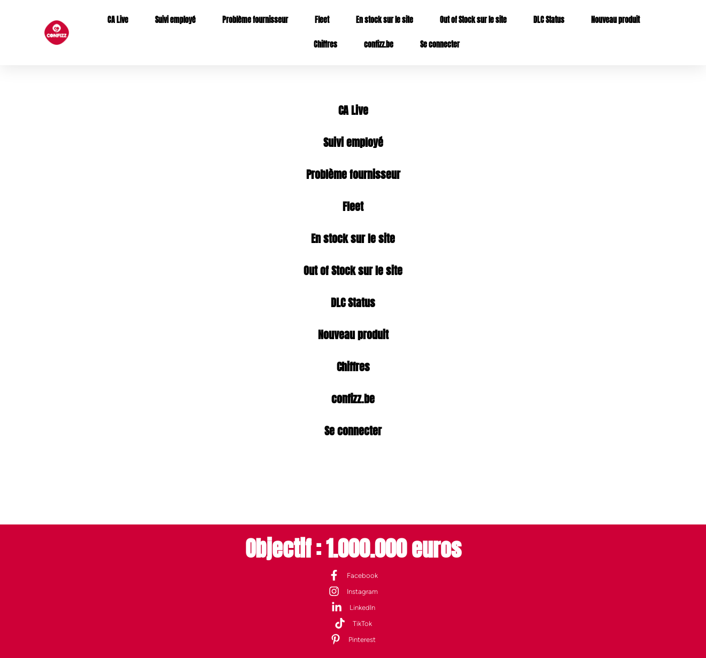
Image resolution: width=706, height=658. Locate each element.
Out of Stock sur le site (473, 20)
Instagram (362, 592)
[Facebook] (334, 575)
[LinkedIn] (336, 607)
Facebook (362, 575)
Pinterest (362, 640)
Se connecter (440, 44)
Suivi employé (175, 20)
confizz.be (378, 44)
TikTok (362, 624)
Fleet (322, 20)
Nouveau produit (615, 20)
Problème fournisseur (255, 20)
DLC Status (548, 20)
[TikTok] (340, 623)
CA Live (117, 20)
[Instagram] (334, 591)
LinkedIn (362, 608)
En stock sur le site (384, 20)
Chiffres (325, 44)
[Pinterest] (335, 639)
